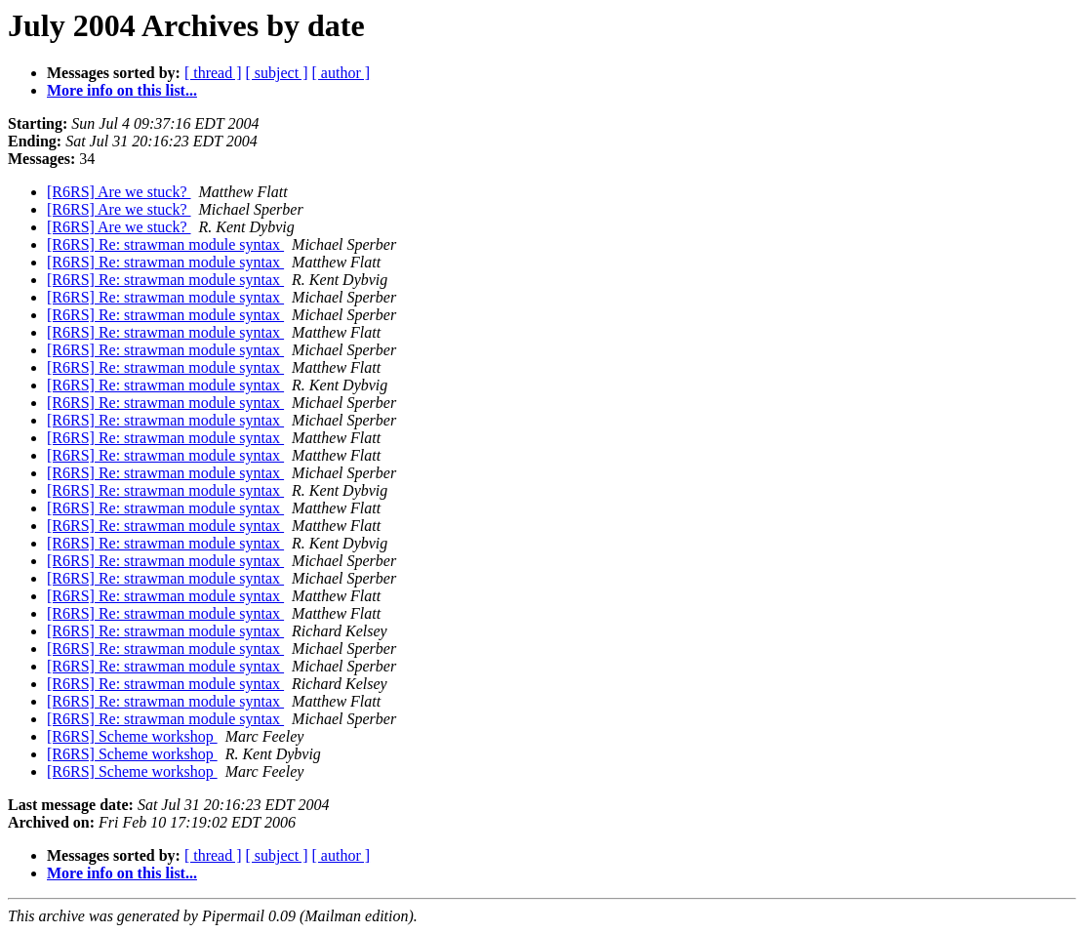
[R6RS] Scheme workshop (132, 736)
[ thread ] (213, 72)
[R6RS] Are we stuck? (119, 191)
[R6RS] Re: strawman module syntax (165, 244)
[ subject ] (277, 72)
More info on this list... (122, 90)
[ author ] (341, 72)
